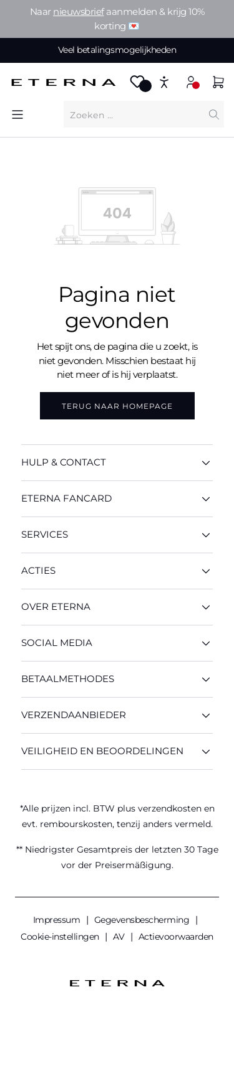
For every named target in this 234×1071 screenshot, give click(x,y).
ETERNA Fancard (117, 498)
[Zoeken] (214, 114)
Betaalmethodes (117, 679)
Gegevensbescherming (143, 919)
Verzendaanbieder (117, 715)
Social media (117, 643)
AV (120, 936)
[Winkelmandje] (218, 84)
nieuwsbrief (78, 11)
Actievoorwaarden (176, 936)
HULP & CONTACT (117, 462)
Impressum (57, 919)
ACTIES (117, 571)
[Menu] (17, 114)
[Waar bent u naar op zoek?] (134, 114)
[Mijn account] (190, 81)
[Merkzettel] (137, 85)
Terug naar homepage (117, 406)
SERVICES (117, 534)
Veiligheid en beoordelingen (117, 751)
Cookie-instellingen (61, 936)
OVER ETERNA (117, 607)
